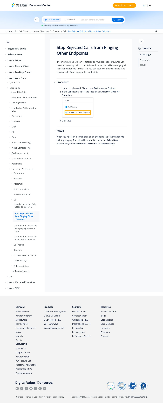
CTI (13, 132)
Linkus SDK (13, 288)
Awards (19, 336)
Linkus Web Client (20, 31)
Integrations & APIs (81, 323)
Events (19, 340)
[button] (6, 48)
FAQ (11, 276)
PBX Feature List (23, 360)
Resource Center (109, 311)
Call (64, 31)
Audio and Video (21, 189)
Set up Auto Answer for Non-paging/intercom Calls (26, 228)
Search (118, 19)
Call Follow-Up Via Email (25, 255)
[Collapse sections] (156, 31)
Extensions (17, 116)
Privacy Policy (45, 397)
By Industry (77, 328)
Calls (14, 137)
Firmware (105, 328)
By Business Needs (81, 336)
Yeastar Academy (24, 373)
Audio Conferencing (21, 142)
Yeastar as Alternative (26, 364)
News (18, 332)
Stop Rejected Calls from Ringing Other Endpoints (89, 31)
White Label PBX (80, 319)
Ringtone (18, 250)
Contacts (16, 121)
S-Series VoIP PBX (52, 319)
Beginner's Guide (17, 48)
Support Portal (23, 352)
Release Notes (15, 54)
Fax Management (20, 153)
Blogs (103, 315)
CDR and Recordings (21, 158)
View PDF (146, 48)
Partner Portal (22, 356)
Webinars (105, 332)
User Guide (34, 31)
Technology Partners (26, 328)
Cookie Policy (58, 397)
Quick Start (15, 82)
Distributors (21, 319)
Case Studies (107, 319)
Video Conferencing (21, 147)
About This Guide (19, 92)
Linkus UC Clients (52, 315)
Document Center (40, 5)
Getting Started (19, 102)
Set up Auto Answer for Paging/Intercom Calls (26, 238)
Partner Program (24, 315)
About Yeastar (22, 311)
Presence (18, 178)
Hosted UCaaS (79, 311)
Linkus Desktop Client (19, 72)
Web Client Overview (24, 97)
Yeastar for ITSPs (24, 369)
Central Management (54, 328)
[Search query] (95, 20)
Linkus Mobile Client (18, 66)
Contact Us (21, 348)
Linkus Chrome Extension (21, 282)
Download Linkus (124, 5)
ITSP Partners (22, 323)
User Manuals (107, 323)
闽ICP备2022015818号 (138, 397)
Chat (14, 126)
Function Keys (20, 260)
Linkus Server (15, 60)
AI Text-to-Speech (21, 271)
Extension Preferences (51, 31)
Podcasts (105, 336)
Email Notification (22, 194)
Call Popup (19, 244)
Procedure (145, 60)
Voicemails (17, 163)
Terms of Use (31, 397)
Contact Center (79, 315)
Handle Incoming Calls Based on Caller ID (25, 205)
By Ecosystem (78, 332)
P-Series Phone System (55, 311)
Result (143, 64)
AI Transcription (21, 266)
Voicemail (18, 183)
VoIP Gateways (51, 323)
